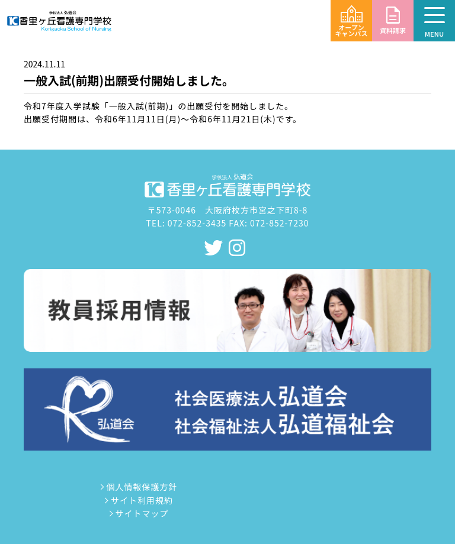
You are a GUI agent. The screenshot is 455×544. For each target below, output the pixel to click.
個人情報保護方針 (137, 487)
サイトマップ (137, 513)
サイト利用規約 (137, 500)
